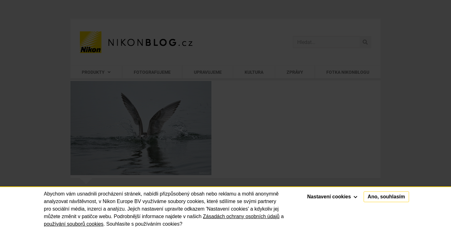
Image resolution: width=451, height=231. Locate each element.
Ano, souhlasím (386, 196)
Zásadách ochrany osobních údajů (241, 216)
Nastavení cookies (332, 196)
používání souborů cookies (73, 224)
